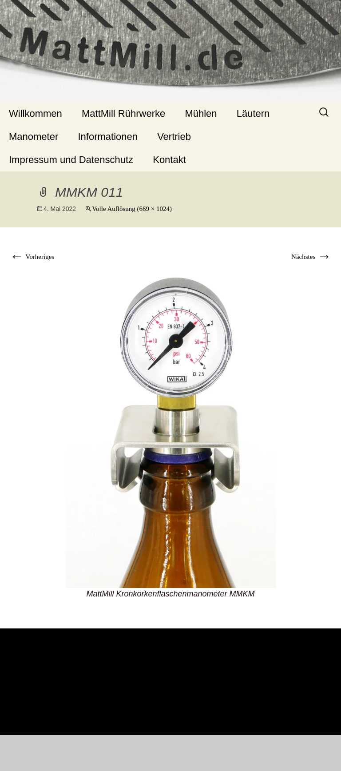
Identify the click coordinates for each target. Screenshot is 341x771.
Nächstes (311, 256)
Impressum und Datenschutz (71, 159)
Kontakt (169, 159)
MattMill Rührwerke (123, 113)
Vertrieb (174, 136)
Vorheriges (32, 256)
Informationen (108, 136)
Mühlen (201, 113)
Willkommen (35, 113)
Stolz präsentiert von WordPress (171, 754)
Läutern (253, 113)
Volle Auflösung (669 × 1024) (132, 208)
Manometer (33, 136)
